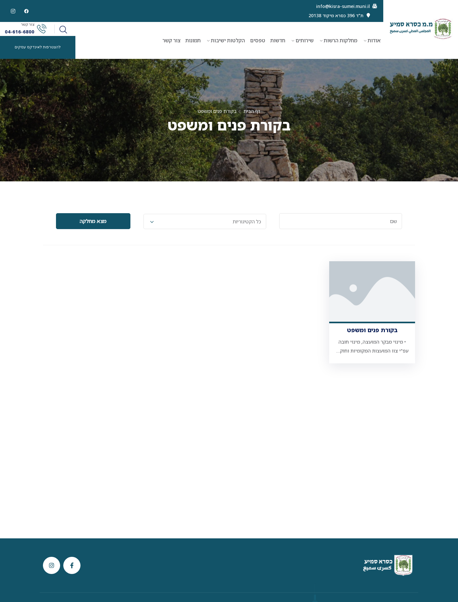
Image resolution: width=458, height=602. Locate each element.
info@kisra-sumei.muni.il (343, 6)
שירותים (304, 40)
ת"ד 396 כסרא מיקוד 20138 (336, 15)
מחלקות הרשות (340, 40)
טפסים (257, 40)
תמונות (193, 40)
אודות (374, 40)
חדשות (277, 40)
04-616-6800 (19, 32)
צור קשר (171, 40)
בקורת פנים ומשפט (372, 330)
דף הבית (251, 111)
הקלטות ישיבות (228, 40)
